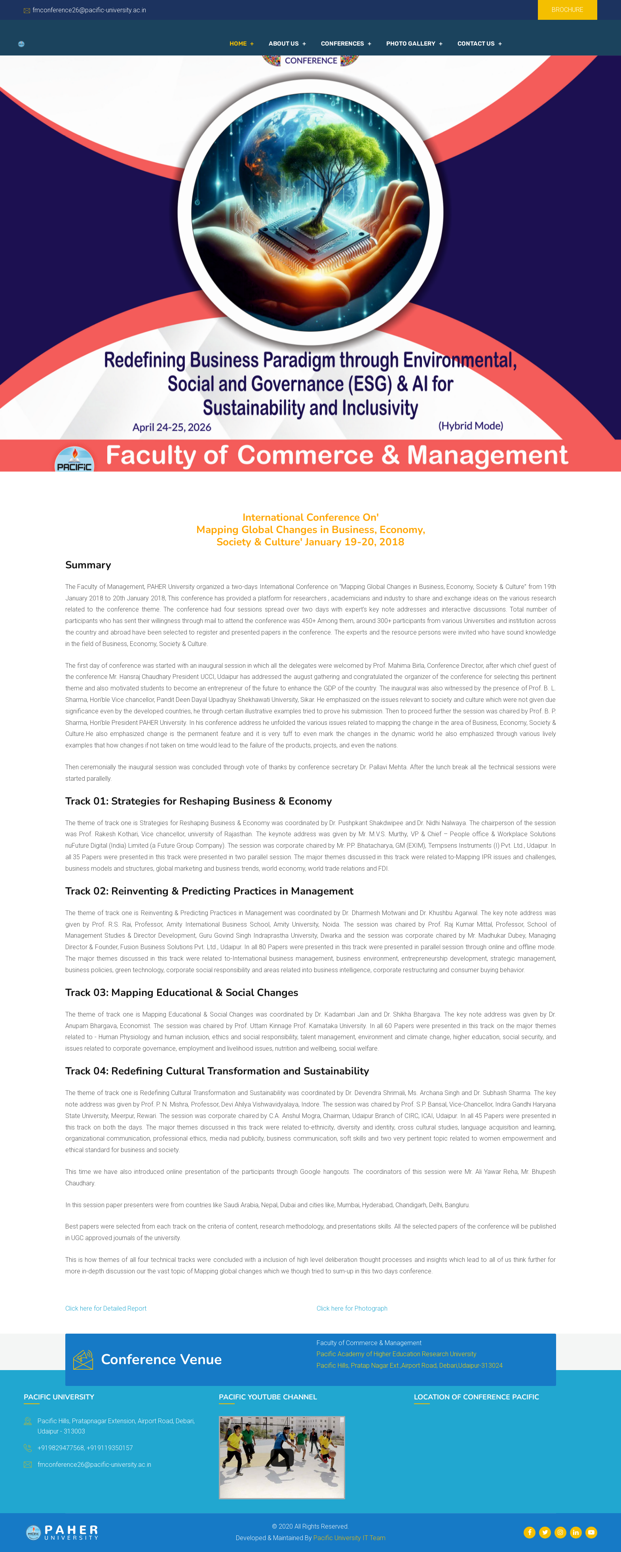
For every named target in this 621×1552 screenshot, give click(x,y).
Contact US (476, 43)
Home (238, 43)
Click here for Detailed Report (105, 1308)
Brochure (567, 9)
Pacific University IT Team (349, 1538)
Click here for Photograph (352, 1308)
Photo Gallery (410, 43)
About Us (284, 43)
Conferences (342, 43)
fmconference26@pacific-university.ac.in (89, 10)
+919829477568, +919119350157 (85, 1448)
